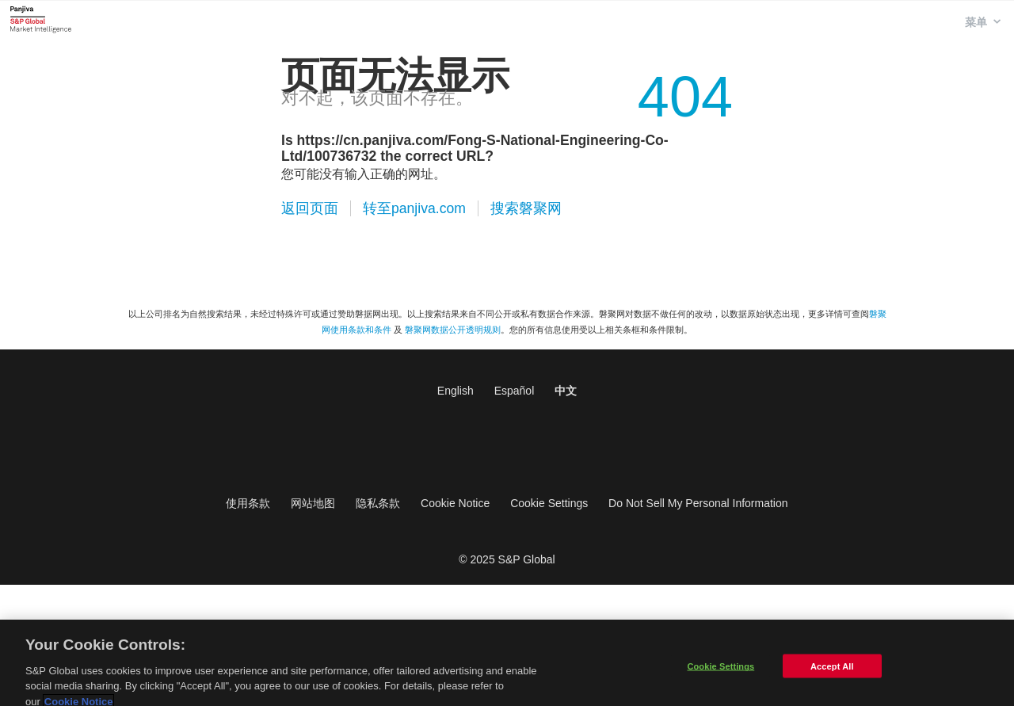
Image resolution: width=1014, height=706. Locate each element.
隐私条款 (378, 503)
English (455, 390)
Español (514, 390)
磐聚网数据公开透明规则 (453, 329)
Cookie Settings (549, 503)
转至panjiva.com (414, 208)
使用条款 (248, 503)
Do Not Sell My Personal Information (697, 503)
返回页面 (309, 208)
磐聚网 (41, 19)
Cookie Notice (455, 503)
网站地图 (313, 503)
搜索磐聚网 (526, 208)
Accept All (831, 673)
